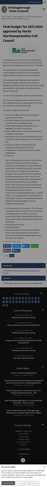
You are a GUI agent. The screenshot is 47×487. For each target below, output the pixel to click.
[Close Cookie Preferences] (44, 467)
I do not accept (22, 483)
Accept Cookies (8, 483)
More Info (34, 483)
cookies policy (29, 475)
